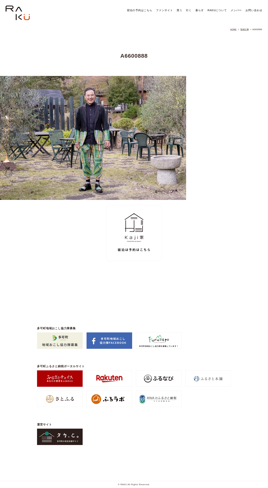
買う (179, 10)
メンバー (236, 10)
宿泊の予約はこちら (139, 10)
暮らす (199, 10)
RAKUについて (217, 10)
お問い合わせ (253, 10)
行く (189, 10)
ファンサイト (164, 10)
